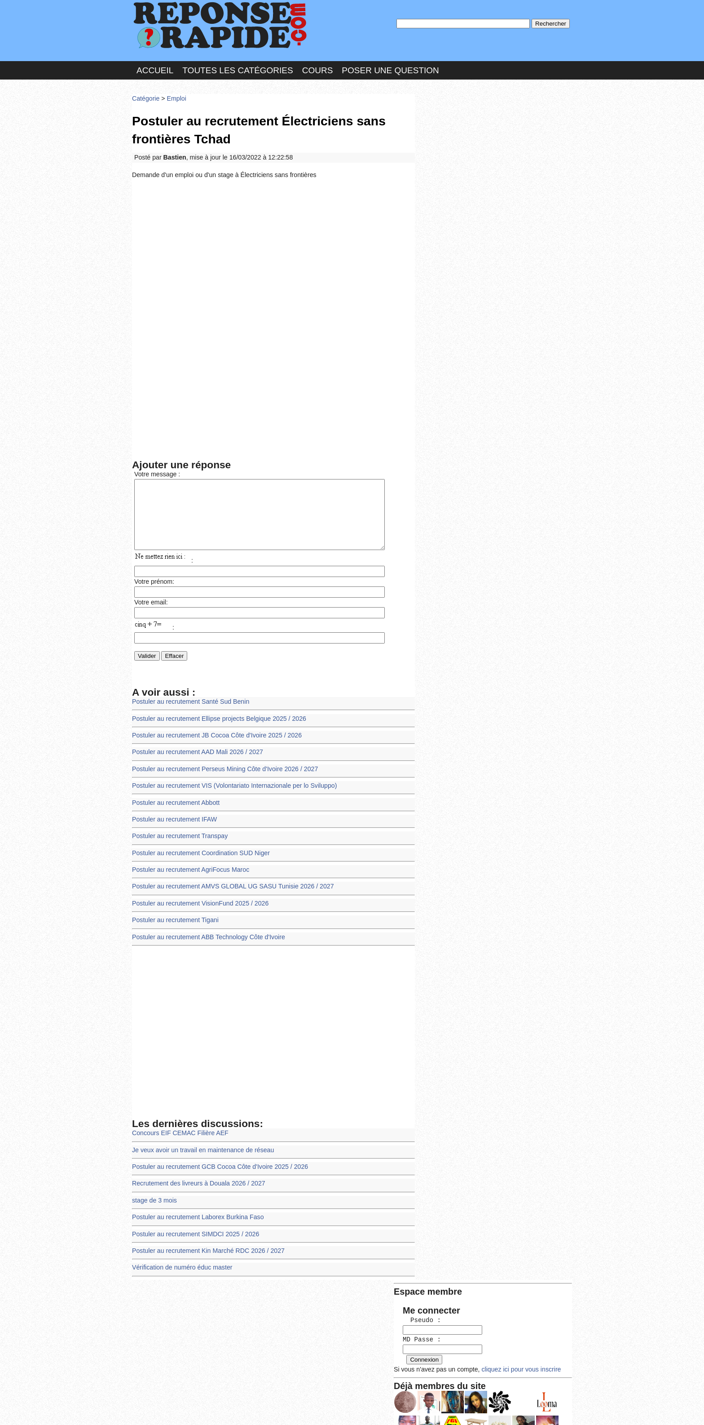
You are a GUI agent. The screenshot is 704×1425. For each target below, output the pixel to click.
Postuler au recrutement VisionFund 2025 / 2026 (198, 904)
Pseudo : (445, 131)
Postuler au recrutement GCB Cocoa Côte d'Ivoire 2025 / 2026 (217, 1165)
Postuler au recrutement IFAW (173, 823)
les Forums (263, 1409)
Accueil (154, 69)
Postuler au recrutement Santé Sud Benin (189, 708)
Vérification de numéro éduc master (180, 1263)
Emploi (175, 96)
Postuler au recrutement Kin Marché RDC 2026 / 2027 (206, 1247)
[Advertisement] (273, 248)
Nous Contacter (203, 1409)
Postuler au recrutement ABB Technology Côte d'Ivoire (206, 937)
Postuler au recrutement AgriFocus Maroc (189, 872)
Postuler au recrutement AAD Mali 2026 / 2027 (196, 757)
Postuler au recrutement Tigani (174, 921)
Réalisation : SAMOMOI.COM (421, 1409)
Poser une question (390, 69)
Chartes (150, 1409)
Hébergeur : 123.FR (327, 1409)
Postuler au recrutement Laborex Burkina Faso (196, 1214)
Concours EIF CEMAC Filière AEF (179, 1132)
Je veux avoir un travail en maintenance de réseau (201, 1149)
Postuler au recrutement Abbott (174, 806)
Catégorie (145, 96)
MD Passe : (445, 150)
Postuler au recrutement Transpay (178, 839)
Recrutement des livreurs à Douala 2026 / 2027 (196, 1181)
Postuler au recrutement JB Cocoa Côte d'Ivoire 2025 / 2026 (214, 741)
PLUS (487, 1409)
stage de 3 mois (154, 1198)
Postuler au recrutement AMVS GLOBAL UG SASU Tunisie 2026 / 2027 (230, 888)
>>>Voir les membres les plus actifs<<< (475, 311)
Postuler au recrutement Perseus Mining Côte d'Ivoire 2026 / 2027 (222, 774)
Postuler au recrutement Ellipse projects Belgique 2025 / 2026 (216, 724)
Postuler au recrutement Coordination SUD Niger (199, 855)
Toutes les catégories (237, 69)
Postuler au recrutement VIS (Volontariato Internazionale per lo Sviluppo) (231, 790)
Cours (317, 69)
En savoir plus (345, 1394)
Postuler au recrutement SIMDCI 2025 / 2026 (193, 1231)
